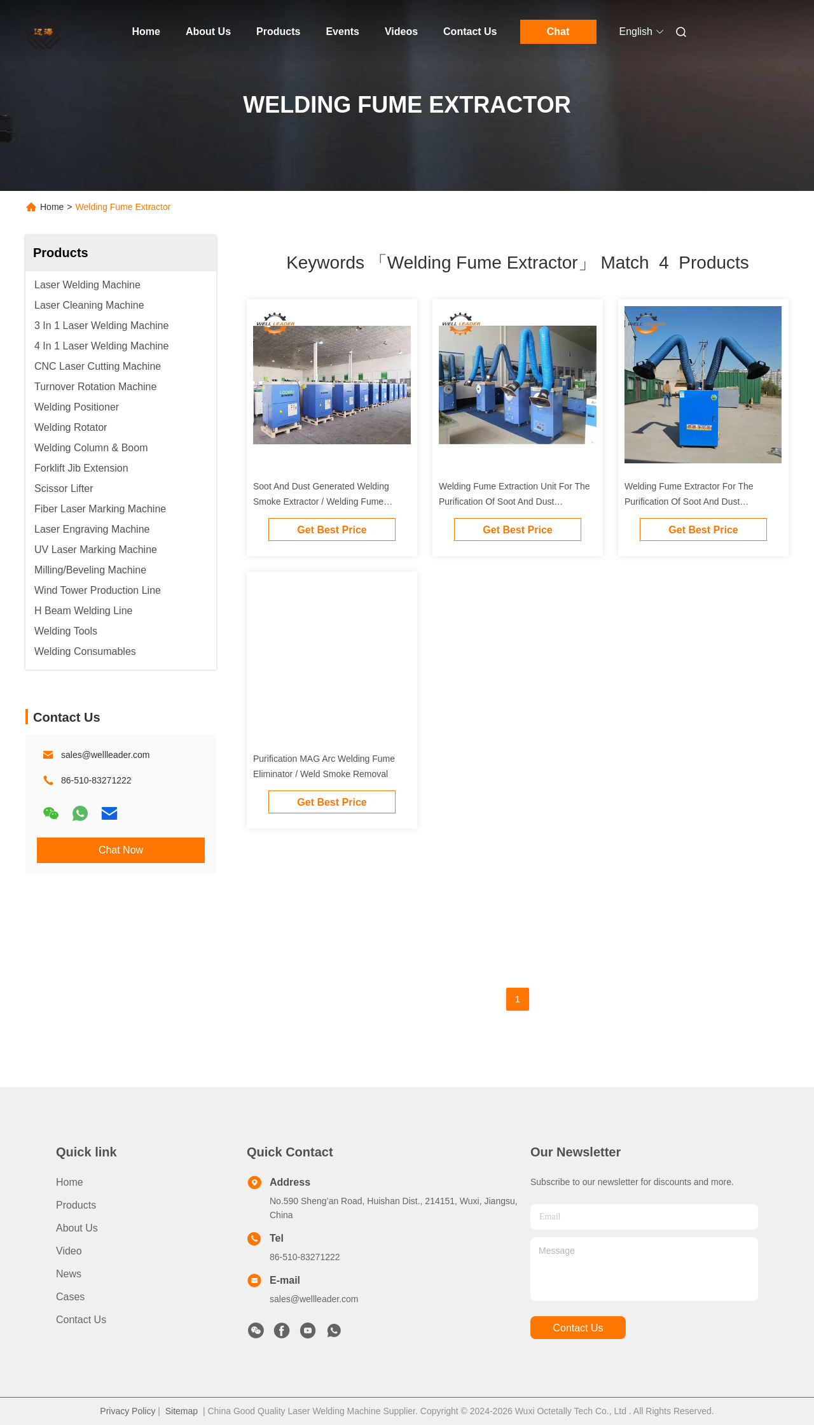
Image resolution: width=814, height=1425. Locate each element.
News (68, 1273)
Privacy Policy (127, 1411)
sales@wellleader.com (105, 755)
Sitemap (181, 1411)
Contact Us (470, 31)
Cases (70, 1296)
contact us (578, 1328)
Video (69, 1251)
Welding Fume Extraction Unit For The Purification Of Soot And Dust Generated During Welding (514, 501)
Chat (558, 31)
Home (146, 31)
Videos (401, 31)
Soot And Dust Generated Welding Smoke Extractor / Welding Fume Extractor (321, 501)
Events (342, 31)
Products (278, 31)
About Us (208, 31)
